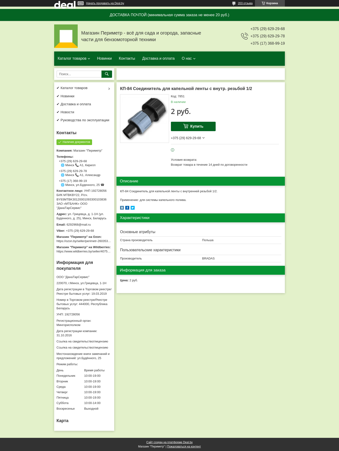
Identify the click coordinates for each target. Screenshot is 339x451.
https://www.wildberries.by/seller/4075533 (84, 251)
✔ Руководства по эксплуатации (82, 120)
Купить (196, 126)
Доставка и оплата (158, 58)
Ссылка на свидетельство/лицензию (82, 341)
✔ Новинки (65, 96)
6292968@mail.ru (79, 224)
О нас (187, 58)
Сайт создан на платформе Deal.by (169, 442)
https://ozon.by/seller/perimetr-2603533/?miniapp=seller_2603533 (100, 241)
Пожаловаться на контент (184, 446)
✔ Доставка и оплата (73, 104)
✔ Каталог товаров (72, 88)
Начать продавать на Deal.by (105, 3)
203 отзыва (245, 3)
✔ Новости (65, 112)
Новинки (104, 58)
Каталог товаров (72, 58)
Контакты (127, 58)
